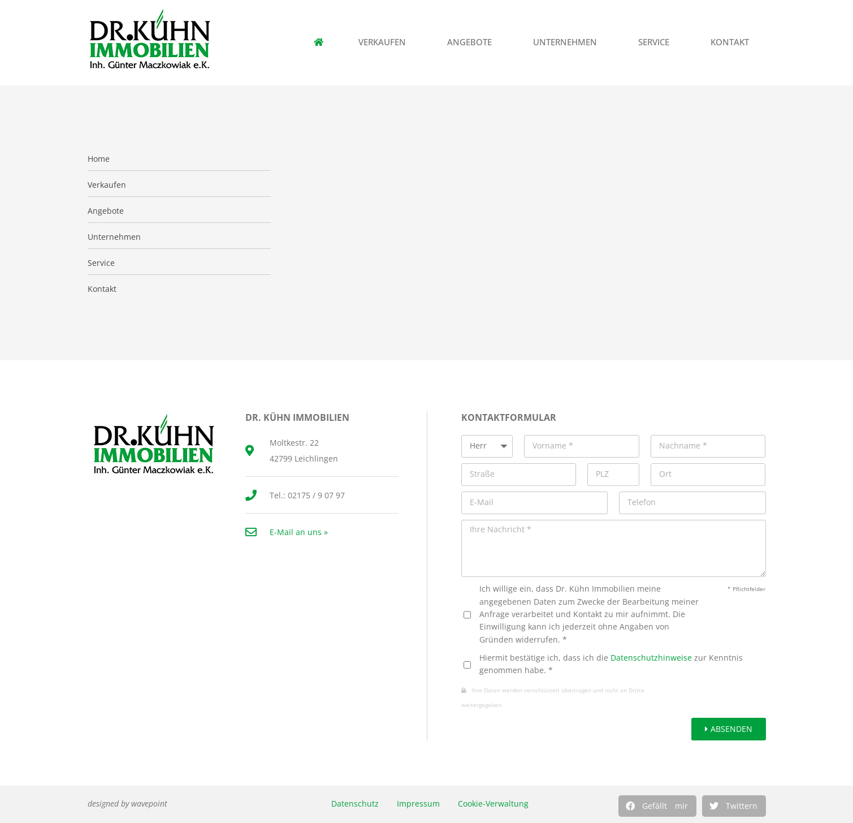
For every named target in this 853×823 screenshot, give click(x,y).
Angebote (472, 42)
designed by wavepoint (127, 803)
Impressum (418, 803)
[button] (657, 806)
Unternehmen (568, 42)
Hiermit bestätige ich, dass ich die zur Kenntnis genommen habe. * (611, 663)
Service (656, 42)
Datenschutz (355, 803)
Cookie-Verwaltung (493, 803)
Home (99, 158)
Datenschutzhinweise (651, 657)
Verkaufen (385, 42)
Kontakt (733, 42)
